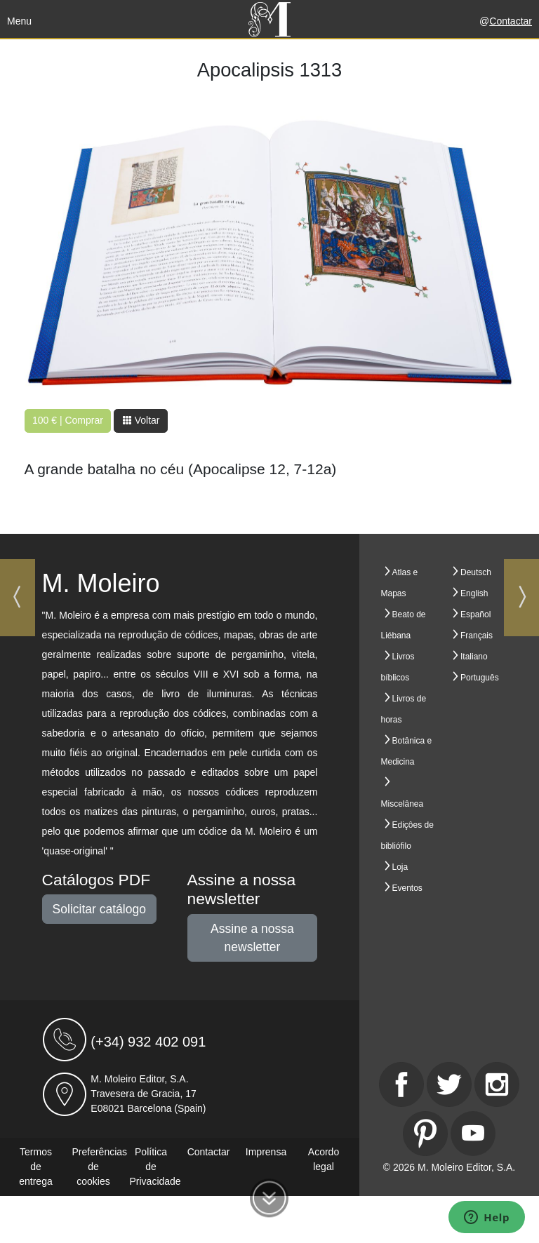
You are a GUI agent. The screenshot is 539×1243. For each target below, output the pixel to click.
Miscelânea (402, 804)
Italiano (474, 656)
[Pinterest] (425, 1133)
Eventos (407, 888)
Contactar (510, 21)
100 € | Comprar (67, 420)
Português (479, 678)
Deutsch (475, 572)
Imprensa (266, 1151)
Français (476, 635)
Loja (400, 867)
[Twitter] (449, 1084)
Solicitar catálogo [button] (99, 909)
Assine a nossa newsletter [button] (252, 938)
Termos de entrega (35, 1166)
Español (475, 614)
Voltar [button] (141, 420)
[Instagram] (496, 1084)
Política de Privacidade (155, 1166)
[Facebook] (401, 1084)
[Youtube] (473, 1133)
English (474, 593)
